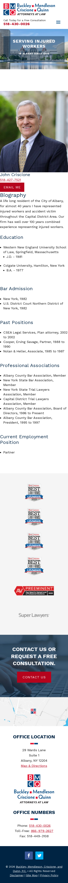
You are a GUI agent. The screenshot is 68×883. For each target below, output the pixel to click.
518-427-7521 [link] (10, 180)
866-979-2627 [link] (42, 831)
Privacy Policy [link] (49, 875)
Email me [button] (12, 187)
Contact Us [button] (34, 677)
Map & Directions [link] (34, 766)
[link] (29, 14)
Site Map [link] (32, 875)
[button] (29, 855)
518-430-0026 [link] (16, 24)
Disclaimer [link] (17, 875)
